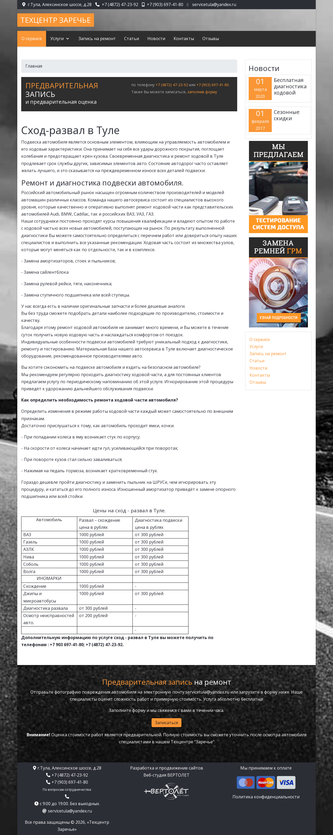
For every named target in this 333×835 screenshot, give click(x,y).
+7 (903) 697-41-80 (165, 4)
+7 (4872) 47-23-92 (120, 4)
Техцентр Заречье (55, 20)
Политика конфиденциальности (265, 797)
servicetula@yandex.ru (214, 4)
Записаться (166, 723)
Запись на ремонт (268, 353)
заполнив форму (202, 91)
